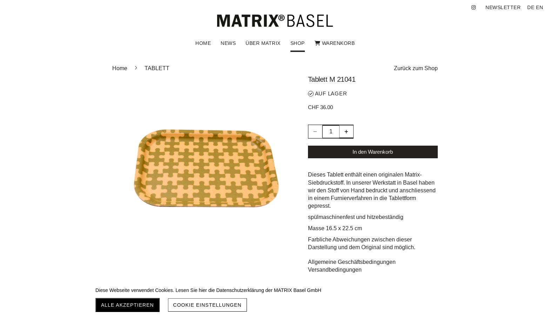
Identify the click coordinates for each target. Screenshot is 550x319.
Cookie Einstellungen (207, 305)
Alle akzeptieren (127, 305)
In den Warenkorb (373, 152)
